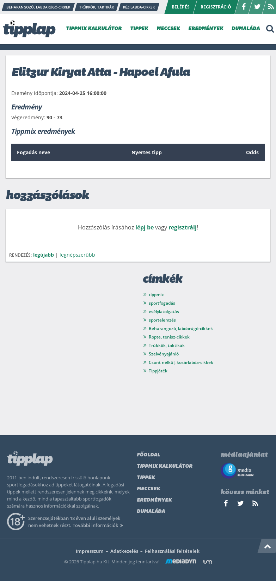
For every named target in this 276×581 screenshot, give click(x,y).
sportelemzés (162, 320)
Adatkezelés (124, 551)
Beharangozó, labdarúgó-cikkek (181, 328)
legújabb (43, 254)
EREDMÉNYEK (205, 28)
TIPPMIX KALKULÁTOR (94, 28)
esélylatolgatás (164, 312)
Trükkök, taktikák (167, 345)
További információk (99, 525)
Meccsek (148, 489)
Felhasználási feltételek (172, 551)
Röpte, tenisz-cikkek (169, 337)
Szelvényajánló (164, 354)
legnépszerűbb (77, 254)
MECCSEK (168, 28)
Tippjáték (158, 371)
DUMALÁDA (246, 28)
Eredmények (154, 500)
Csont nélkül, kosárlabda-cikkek (181, 362)
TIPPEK (139, 28)
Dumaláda (151, 511)
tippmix (156, 295)
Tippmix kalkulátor (164, 466)
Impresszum (90, 551)
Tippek (146, 477)
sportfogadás (162, 303)
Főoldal (148, 455)
